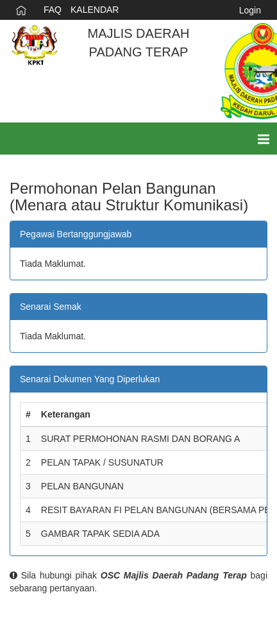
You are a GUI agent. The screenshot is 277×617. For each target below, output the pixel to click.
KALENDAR (95, 9)
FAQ (53, 9)
